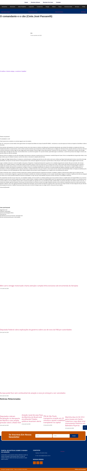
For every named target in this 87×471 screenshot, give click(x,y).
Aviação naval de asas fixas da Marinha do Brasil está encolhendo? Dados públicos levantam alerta (32, 418)
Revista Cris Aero (48, 2)
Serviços (77, 6)
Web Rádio (83, 11)
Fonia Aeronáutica (59, 11)
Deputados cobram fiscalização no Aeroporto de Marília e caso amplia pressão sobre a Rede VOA (10, 419)
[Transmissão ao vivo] (28, 10)
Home (26, 2)
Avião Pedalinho (22, 6)
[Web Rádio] (81, 10)
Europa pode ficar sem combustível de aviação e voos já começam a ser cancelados (32, 393)
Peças (60, 6)
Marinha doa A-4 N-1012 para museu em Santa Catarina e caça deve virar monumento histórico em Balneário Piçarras (75, 421)
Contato (58, 2)
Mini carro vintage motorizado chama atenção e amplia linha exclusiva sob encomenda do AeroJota (39, 285)
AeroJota (62, 451)
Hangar (47, 6)
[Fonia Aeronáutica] (55, 10)
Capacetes (31, 6)
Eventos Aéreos (35, 2)
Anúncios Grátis (68, 6)
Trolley (83, 6)
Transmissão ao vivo (32, 11)
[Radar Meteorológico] (1, 10)
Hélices (54, 6)
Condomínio (40, 6)
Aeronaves (12, 6)
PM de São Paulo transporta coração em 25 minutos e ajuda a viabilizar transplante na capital (54, 419)
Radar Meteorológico (5, 11)
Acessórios (4, 6)
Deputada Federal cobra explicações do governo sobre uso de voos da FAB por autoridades (36, 329)
